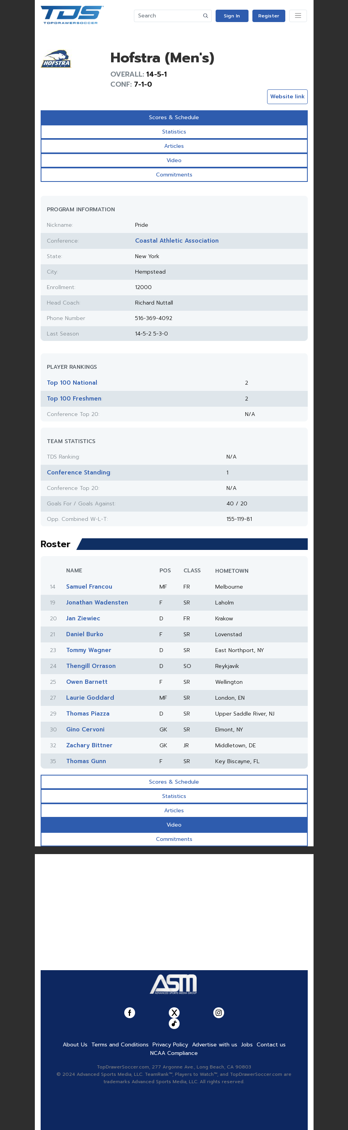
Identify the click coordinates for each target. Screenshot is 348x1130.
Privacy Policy (170, 1045)
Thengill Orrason (91, 666)
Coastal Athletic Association (177, 240)
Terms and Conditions (120, 1045)
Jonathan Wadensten (97, 602)
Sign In (232, 15)
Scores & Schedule (174, 117)
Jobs (247, 1045)
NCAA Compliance (174, 1053)
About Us (75, 1045)
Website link (287, 96)
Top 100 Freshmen (74, 398)
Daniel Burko (84, 634)
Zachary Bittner (89, 745)
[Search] (167, 16)
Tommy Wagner (88, 650)
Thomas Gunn (86, 761)
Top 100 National (72, 382)
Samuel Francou (89, 586)
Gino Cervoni (85, 729)
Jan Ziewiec (83, 618)
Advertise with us (214, 1045)
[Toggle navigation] (298, 16)
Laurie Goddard (90, 697)
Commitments (174, 175)
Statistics (174, 132)
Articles (174, 146)
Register (268, 15)
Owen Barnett (87, 682)
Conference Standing (78, 472)
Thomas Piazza (88, 713)
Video (174, 160)
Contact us (271, 1045)
